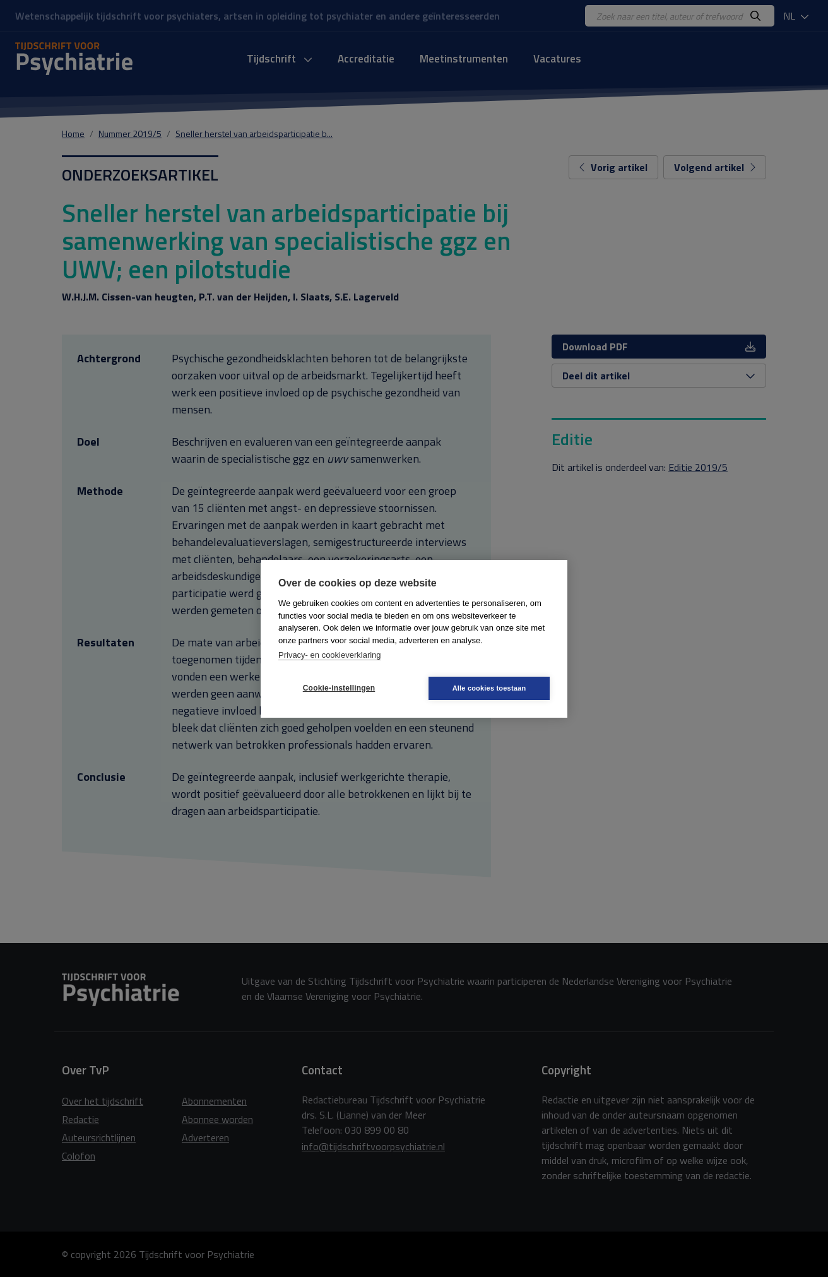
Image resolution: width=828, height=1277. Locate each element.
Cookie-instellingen (339, 688)
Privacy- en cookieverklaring (329, 655)
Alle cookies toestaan (489, 688)
